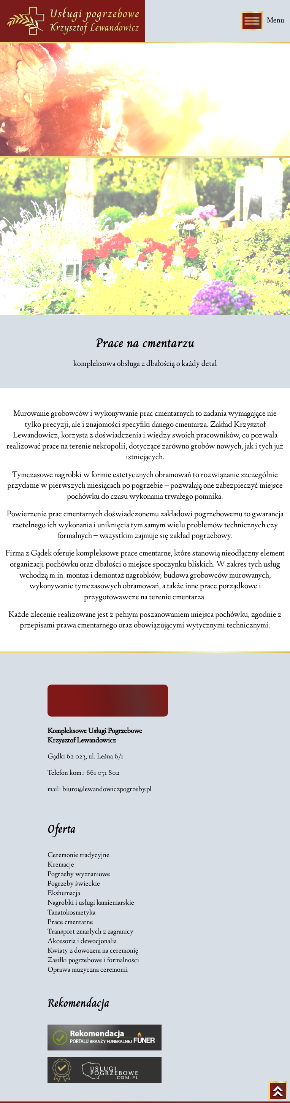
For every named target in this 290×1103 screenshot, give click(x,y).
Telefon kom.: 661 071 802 (83, 773)
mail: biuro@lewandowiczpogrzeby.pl (100, 790)
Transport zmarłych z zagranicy (90, 932)
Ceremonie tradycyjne (78, 855)
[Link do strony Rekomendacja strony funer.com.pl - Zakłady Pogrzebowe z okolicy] (105, 1037)
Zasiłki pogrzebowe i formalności (93, 961)
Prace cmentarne (70, 922)
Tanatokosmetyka (71, 913)
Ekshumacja (64, 894)
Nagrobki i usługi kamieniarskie (91, 903)
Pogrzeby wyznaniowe (79, 875)
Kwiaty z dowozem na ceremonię (93, 951)
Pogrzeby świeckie (74, 884)
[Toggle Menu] (252, 20)
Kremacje (61, 865)
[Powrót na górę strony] (277, 1090)
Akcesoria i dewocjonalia (82, 942)
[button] (17, 1086)
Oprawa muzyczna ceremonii (88, 970)
